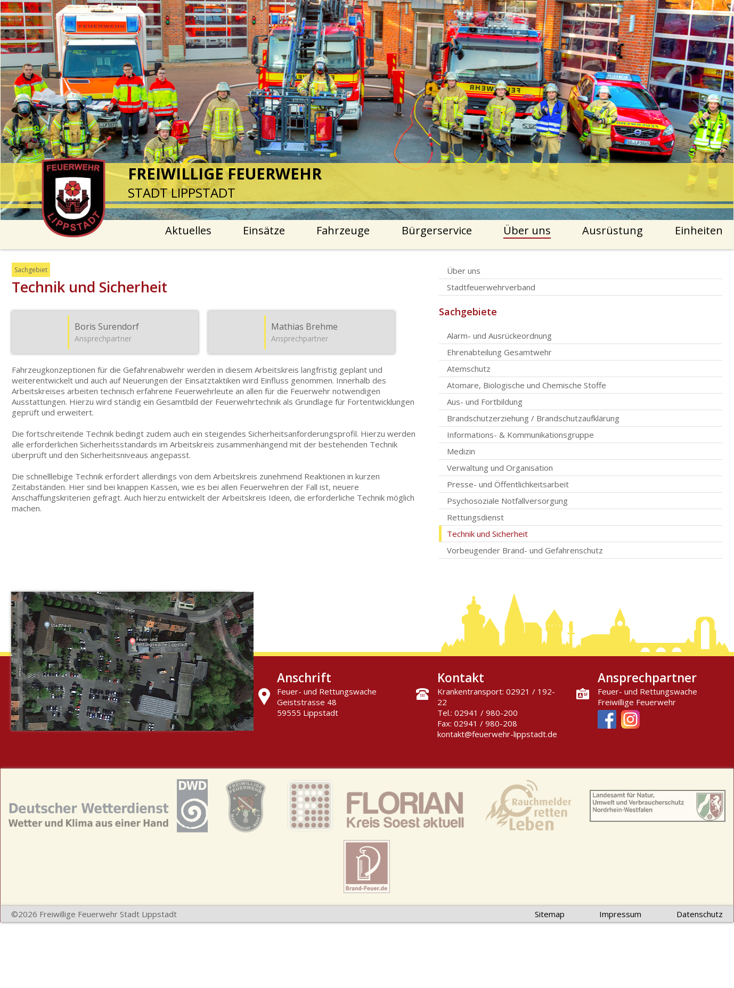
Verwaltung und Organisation (500, 467)
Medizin (461, 451)
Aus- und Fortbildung (485, 401)
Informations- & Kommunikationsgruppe (520, 434)
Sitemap (550, 914)
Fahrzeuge (343, 230)
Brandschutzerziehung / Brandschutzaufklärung (533, 418)
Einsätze (264, 230)
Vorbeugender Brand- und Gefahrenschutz (525, 550)
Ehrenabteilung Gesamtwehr (499, 352)
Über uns (527, 230)
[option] (367, 110)
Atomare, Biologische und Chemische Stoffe (526, 385)
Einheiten (699, 230)
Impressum (620, 914)
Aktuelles (188, 230)
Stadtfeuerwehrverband (491, 287)
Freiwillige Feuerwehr (637, 702)
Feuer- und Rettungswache (647, 691)
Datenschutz (699, 914)
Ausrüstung (612, 230)
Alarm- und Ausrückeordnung (499, 335)
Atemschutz (469, 368)
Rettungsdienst (475, 517)
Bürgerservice (437, 230)
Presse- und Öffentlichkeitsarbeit (508, 484)
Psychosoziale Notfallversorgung (507, 500)
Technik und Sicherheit (487, 533)
